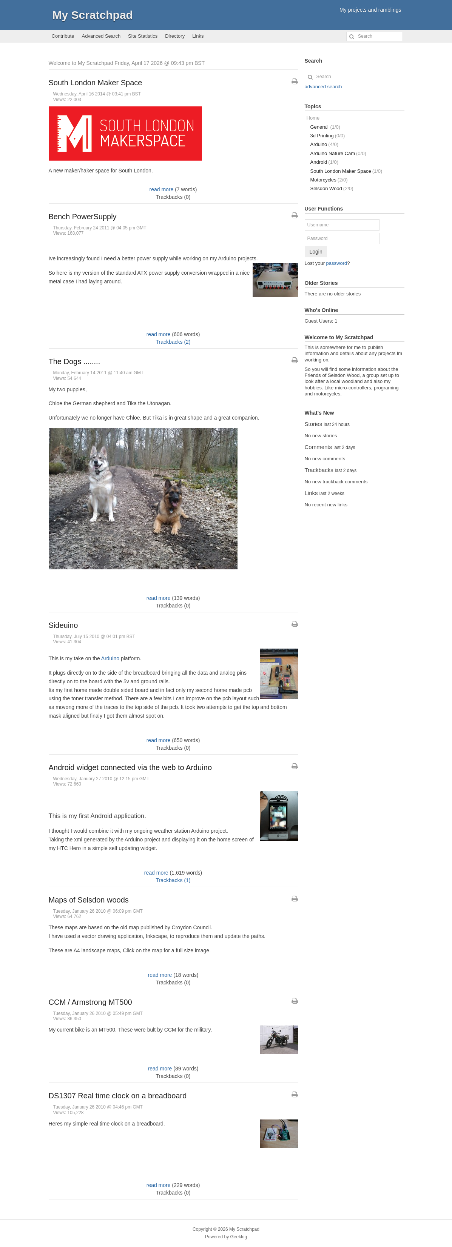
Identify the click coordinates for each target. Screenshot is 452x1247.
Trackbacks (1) (173, 880)
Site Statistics (142, 36)
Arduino (110, 658)
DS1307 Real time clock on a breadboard (118, 1096)
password (336, 263)
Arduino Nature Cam (338, 153)
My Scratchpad (92, 15)
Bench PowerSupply (83, 216)
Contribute (63, 36)
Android (324, 162)
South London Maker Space (95, 82)
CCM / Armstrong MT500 (90, 1002)
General (325, 127)
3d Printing (327, 135)
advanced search (323, 86)
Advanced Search (101, 36)
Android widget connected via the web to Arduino (130, 767)
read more (161, 189)
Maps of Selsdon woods (89, 900)
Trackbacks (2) (173, 342)
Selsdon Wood (331, 188)
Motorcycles (329, 180)
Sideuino (63, 625)
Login (316, 252)
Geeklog (238, 1236)
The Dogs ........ (74, 361)
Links (198, 36)
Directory (175, 36)
